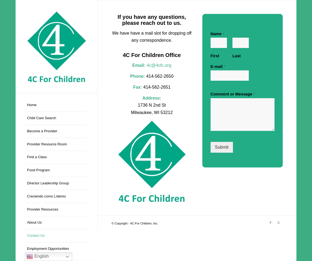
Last (236, 56)
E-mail (218, 66)
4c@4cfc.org (159, 65)
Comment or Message (233, 94)
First (215, 56)
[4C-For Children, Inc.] (57, 46)
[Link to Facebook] (270, 222)
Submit (222, 147)
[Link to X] (279, 222)
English (38, 256)
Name (217, 34)
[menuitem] (56, 105)
